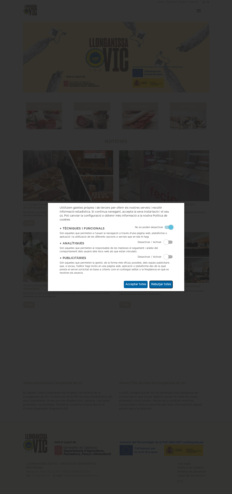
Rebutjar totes (161, 284)
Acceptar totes (135, 284)
